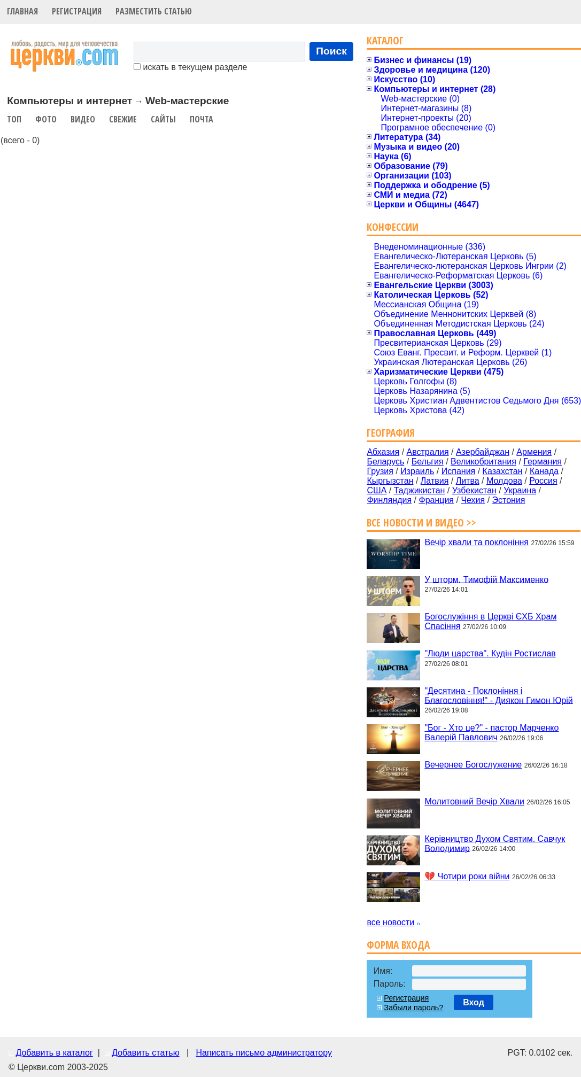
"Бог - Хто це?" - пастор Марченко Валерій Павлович (491, 732)
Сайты (163, 119)
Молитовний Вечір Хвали (474, 801)
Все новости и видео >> (421, 522)
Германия (542, 461)
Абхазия (383, 451)
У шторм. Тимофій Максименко (486, 579)
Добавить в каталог (54, 1052)
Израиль (417, 471)
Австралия (428, 451)
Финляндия (389, 500)
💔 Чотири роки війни (466, 876)
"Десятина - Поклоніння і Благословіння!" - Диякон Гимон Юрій (498, 695)
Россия (543, 480)
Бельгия (428, 461)
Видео (83, 119)
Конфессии (393, 227)
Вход (473, 1002)
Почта (201, 119)
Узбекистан (474, 490)
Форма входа (398, 944)
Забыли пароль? (413, 1007)
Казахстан (503, 471)
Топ (14, 119)
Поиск (331, 51)
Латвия (434, 480)
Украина (519, 490)
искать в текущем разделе (190, 67)
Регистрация (77, 11)
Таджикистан (419, 490)
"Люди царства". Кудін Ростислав (489, 653)
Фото (46, 119)
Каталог (385, 40)
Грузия (380, 471)
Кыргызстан (390, 480)
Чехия (473, 500)
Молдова (504, 480)
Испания (458, 471)
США (376, 490)
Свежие (123, 119)
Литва (467, 480)
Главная (22, 11)
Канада (544, 471)
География (391, 432)
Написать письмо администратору (263, 1052)
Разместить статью (153, 11)
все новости (390, 922)
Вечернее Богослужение (473, 764)
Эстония (508, 500)
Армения (534, 451)
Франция (436, 500)
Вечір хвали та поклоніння (476, 542)
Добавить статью (146, 1052)
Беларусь (385, 461)
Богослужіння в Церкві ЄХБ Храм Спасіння (490, 621)
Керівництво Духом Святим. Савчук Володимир (494, 843)
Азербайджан (482, 451)
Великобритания (483, 461)
